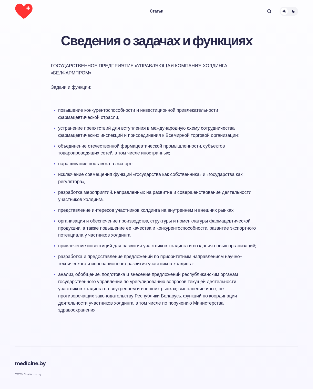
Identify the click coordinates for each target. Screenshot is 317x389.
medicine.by (30, 363)
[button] (269, 11)
